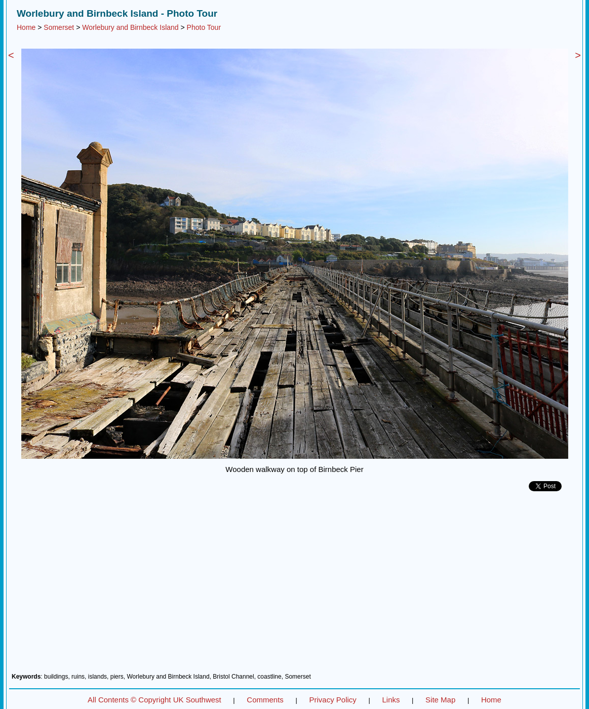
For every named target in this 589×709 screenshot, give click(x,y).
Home (26, 27)
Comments (265, 699)
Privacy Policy (332, 699)
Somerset (59, 27)
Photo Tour (204, 27)
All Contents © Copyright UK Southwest (154, 699)
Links (391, 699)
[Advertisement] (294, 586)
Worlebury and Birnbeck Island (130, 27)
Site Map (440, 699)
